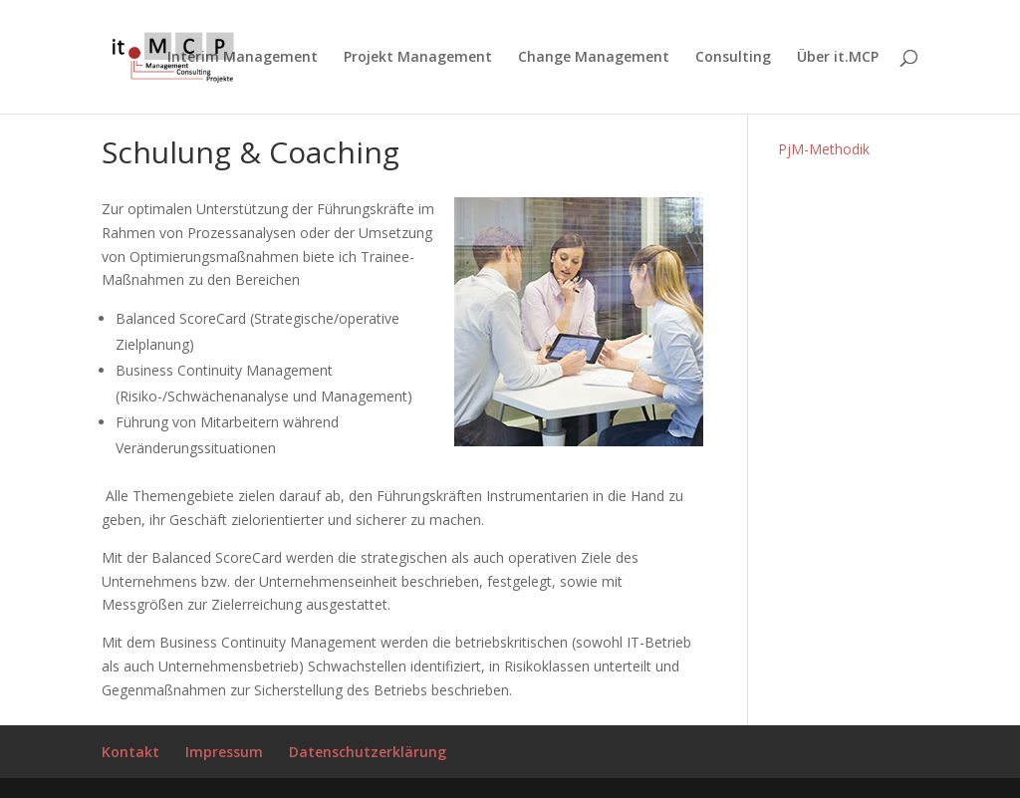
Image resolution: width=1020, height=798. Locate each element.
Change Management (593, 58)
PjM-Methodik (824, 148)
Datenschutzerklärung (367, 751)
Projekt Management (418, 58)
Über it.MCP (838, 58)
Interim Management (242, 58)
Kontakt (130, 751)
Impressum (224, 751)
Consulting (733, 58)
